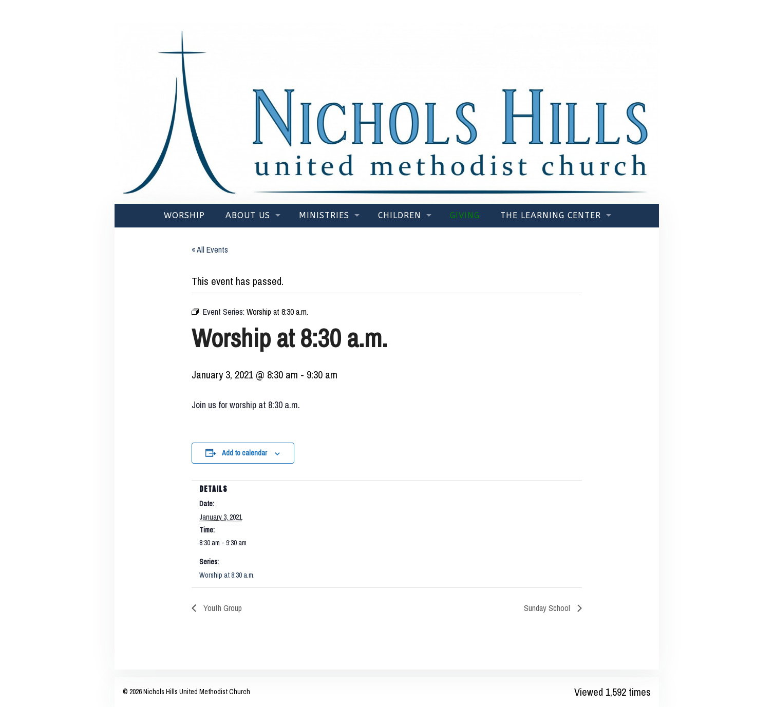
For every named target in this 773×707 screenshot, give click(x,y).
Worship (184, 215)
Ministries (324, 215)
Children (399, 215)
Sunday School (548, 608)
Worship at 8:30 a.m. (227, 575)
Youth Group (221, 608)
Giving (465, 215)
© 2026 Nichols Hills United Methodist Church (186, 691)
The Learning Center (550, 215)
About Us (247, 215)
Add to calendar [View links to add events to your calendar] (244, 452)
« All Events (210, 249)
